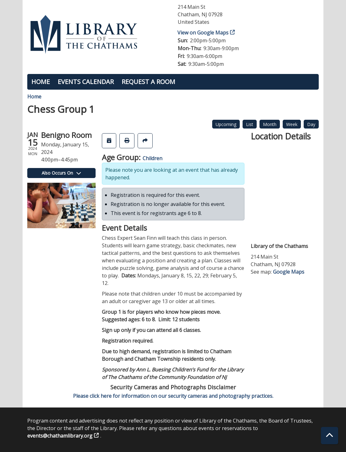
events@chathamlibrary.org (59, 435)
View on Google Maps (203, 32)
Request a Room (148, 81)
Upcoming (226, 124)
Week (291, 124)
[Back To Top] (329, 435)
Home (40, 81)
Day (311, 124)
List (249, 124)
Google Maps (288, 271)
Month (269, 124)
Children (152, 158)
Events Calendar (86, 81)
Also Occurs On (61, 173)
